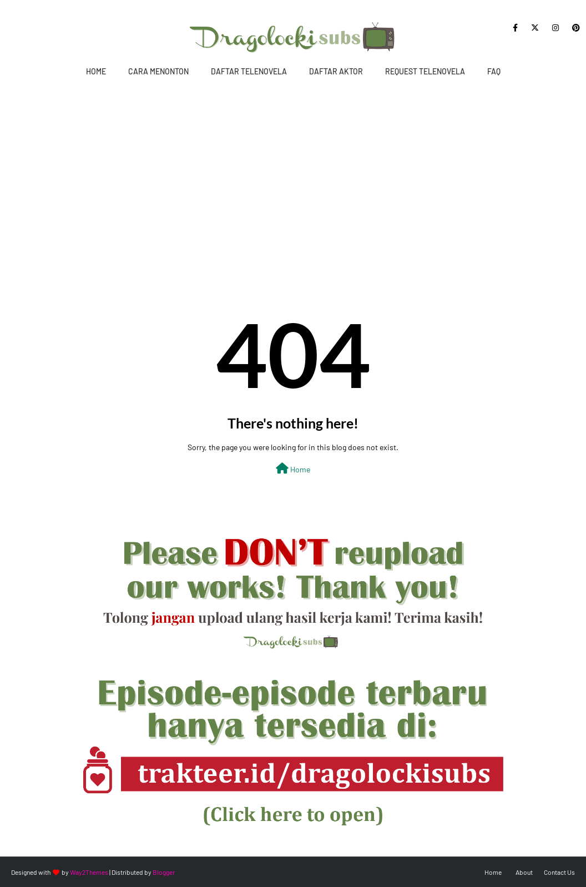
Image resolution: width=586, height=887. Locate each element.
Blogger (164, 872)
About (524, 872)
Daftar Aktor (336, 71)
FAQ (494, 71)
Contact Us (559, 872)
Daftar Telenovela (249, 71)
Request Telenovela (425, 71)
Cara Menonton (158, 71)
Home (96, 71)
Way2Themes (89, 872)
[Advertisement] (293, 170)
